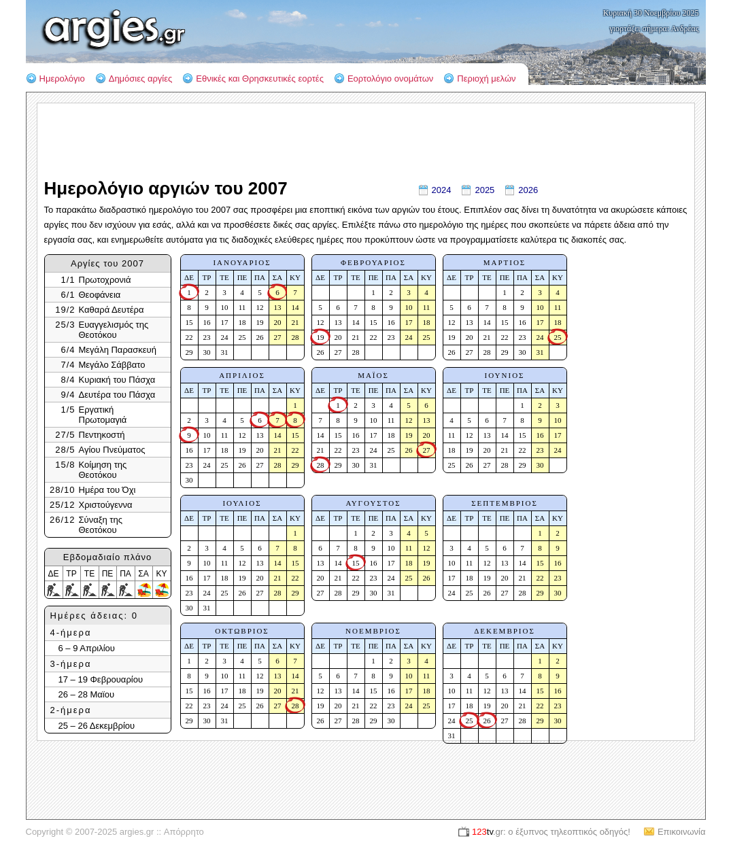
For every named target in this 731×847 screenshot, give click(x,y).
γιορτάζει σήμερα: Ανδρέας (654, 28)
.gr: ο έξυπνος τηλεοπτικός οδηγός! (551, 832)
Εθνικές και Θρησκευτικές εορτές (260, 78)
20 (278, 322)
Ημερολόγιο (62, 78)
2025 (484, 190)
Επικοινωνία (682, 832)
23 (207, 337)
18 (242, 322)
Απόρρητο (184, 832)
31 (224, 352)
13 (278, 307)
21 (295, 322)
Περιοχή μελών (486, 78)
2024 (442, 190)
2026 (528, 190)
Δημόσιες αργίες (141, 78)
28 (295, 337)
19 (260, 322)
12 (260, 307)
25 (242, 337)
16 (207, 322)
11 (242, 307)
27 (278, 337)
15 (189, 322)
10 (224, 307)
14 (295, 307)
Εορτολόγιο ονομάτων (390, 78)
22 (189, 337)
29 (189, 352)
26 (260, 337)
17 (224, 322)
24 (224, 337)
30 (207, 352)
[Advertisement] (633, 382)
